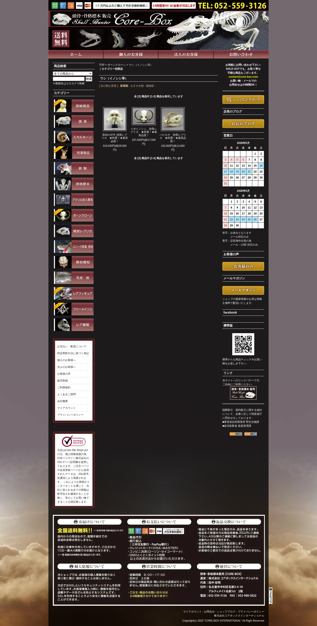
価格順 (150, 85)
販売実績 (62, 380)
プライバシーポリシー (70, 414)
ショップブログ (226, 611)
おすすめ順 (137, 85)
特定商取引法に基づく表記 (73, 353)
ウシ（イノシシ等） (141, 64)
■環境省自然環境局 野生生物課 (240, 421)
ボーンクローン (116, 64)
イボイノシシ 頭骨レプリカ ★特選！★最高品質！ (144, 132)
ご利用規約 (63, 387)
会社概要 (62, 401)
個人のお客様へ (66, 360)
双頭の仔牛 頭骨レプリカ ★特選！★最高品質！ (114, 138)
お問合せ (209, 611)
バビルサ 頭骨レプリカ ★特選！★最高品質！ (173, 138)
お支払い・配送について (71, 346)
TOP (101, 64)
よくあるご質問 (66, 394)
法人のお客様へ (66, 366)
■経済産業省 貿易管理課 (236, 425)
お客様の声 (63, 373)
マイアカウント (66, 408)
